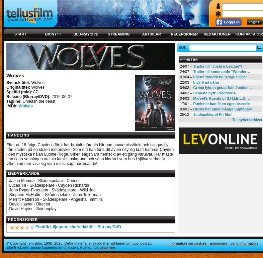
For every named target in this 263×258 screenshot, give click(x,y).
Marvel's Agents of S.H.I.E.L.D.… (221, 98)
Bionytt (53, 34)
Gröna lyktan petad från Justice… (222, 88)
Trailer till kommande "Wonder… (221, 72)
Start (20, 34)
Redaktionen (217, 34)
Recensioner (184, 34)
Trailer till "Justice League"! (217, 66)
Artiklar (151, 34)
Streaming (119, 34)
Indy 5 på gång (206, 82)
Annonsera (218, 243)
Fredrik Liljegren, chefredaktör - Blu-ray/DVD (78, 227)
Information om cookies (187, 243)
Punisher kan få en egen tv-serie (221, 104)
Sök (183, 48)
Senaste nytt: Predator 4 (214, 93)
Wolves (26, 106)
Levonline (107, 247)
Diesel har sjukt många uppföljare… (224, 109)
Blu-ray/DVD (86, 34)
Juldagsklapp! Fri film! (213, 114)
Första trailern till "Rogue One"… (222, 77)
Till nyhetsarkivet (247, 120)
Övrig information (244, 243)
